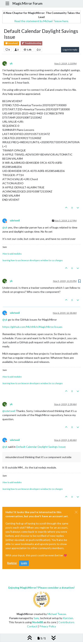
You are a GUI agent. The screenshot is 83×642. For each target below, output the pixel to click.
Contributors (66, 622)
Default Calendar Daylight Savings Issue (40, 446)
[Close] (76, 512)
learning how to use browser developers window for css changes (33, 260)
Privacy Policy (47, 626)
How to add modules (12, 253)
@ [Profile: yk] (4, 227)
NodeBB (37, 622)
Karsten (68, 618)
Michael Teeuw (56, 614)
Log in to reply (70, 49)
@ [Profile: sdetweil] (8, 411)
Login (24, 563)
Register (12, 563)
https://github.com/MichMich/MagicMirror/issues (32, 326)
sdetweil (15, 220)
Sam (36, 618)
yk (11, 63)
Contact (32, 626)
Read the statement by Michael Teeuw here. (41, 21)
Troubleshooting (31, 43)
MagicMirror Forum (27, 3)
